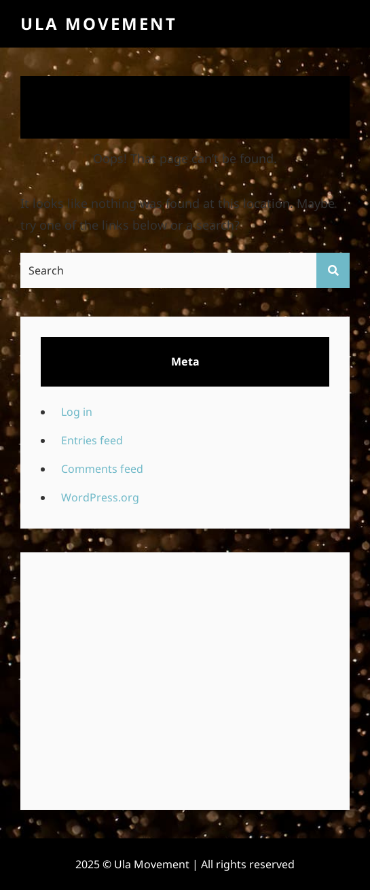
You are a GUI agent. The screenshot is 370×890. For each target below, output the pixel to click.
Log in (76, 411)
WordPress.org (100, 497)
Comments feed (102, 468)
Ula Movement (98, 23)
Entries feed (92, 440)
